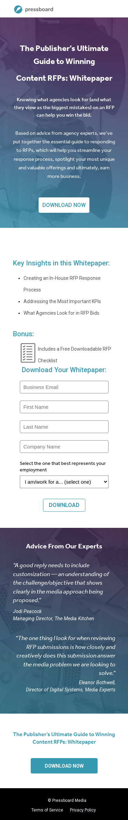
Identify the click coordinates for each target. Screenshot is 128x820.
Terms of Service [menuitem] (47, 810)
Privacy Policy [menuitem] (83, 810)
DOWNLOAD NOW (64, 205)
